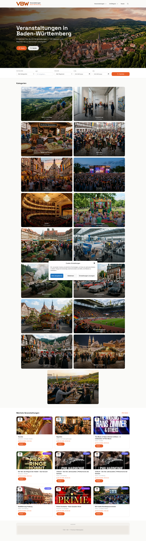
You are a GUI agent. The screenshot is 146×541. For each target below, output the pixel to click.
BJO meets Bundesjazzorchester (105, 285)
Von (75, 71)
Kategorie (19, 71)
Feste (47, 503)
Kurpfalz (77, 503)
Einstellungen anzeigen (87, 276)
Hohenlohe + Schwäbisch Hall (83, 498)
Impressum (107, 498)
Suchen (120, 74)
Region (56, 71)
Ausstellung (49, 495)
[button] (94, 263)
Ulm (17, 511)
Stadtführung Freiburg (25, 285)
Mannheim (19, 503)
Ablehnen (71, 276)
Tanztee (20, 215)
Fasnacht (48, 500)
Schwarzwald (78, 518)
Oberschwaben (79, 508)
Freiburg (64, 254)
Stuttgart (65, 287)
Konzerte (47, 197)
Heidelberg (19, 498)
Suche (33, 48)
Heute (122, 3)
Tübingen (19, 508)
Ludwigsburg (20, 505)
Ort (36, 71)
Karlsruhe (19, 500)
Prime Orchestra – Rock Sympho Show (68, 285)
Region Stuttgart (79, 513)
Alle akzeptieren (56, 276)
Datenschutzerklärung (110, 500)
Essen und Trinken (51, 498)
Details (22, 222)
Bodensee (77, 492)
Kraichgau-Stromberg (81, 500)
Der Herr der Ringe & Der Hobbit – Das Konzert (33, 250)
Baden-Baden (28, 217)
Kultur (86, 197)
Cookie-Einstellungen (110, 503)
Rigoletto (59, 215)
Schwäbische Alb (79, 516)
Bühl (101, 219)
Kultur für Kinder (50, 511)
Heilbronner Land (79, 495)
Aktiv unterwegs (50, 492)
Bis (94, 71)
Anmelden (88, 447)
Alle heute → (126, 191)
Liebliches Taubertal (80, 505)
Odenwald (77, 511)
